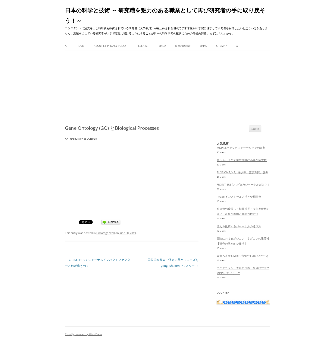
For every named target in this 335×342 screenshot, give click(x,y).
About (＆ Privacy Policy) (110, 46)
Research (143, 46)
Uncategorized (105, 233)
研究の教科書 (183, 46)
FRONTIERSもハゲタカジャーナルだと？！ (243, 184)
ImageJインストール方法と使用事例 (239, 197)
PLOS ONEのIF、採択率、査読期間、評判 (242, 172)
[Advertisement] (167, 88)
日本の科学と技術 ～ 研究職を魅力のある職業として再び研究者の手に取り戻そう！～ (165, 15)
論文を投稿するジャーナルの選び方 (239, 226)
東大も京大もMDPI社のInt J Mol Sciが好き (243, 256)
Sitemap (221, 46)
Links (203, 46)
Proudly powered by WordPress (83, 334)
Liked (162, 46)
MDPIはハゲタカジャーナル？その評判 (241, 148)
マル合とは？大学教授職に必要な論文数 (242, 160)
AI (66, 46)
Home (80, 46)
